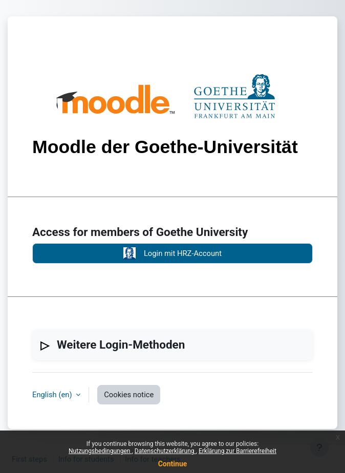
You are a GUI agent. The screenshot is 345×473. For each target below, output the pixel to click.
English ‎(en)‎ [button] (53, 394)
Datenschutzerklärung (165, 451)
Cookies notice (129, 394)
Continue (172, 464)
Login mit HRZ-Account (172, 253)
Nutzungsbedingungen (100, 451)
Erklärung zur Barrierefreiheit (237, 451)
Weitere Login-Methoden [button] (121, 344)
